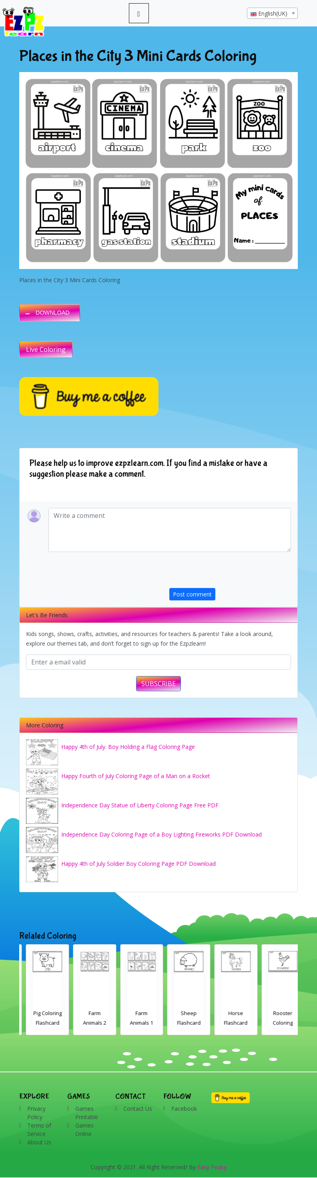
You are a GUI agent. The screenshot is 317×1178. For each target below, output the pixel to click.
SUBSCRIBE (158, 683)
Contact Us (137, 1108)
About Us (39, 1142)
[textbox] (272, 13)
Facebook (184, 1108)
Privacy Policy (36, 1113)
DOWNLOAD (53, 312)
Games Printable (86, 1113)
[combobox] (272, 13)
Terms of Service (39, 1130)
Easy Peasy (212, 1167)
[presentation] (230, 572)
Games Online (84, 1130)
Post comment (192, 594)
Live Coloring (46, 349)
